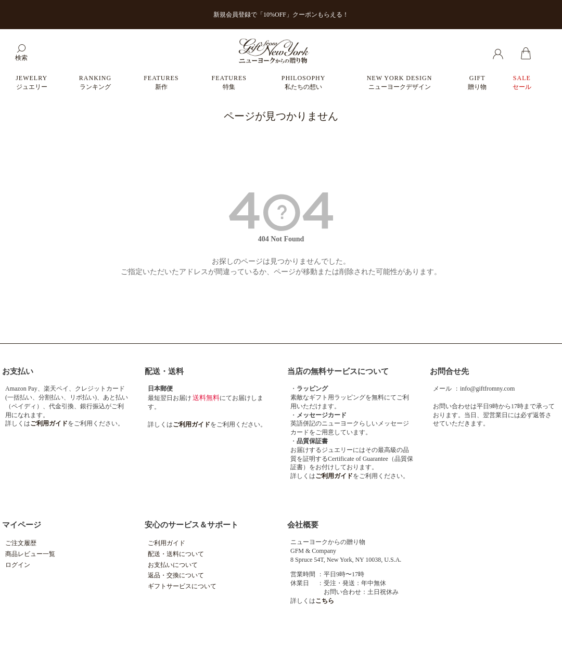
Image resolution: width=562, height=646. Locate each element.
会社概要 (302, 525)
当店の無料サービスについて (338, 371)
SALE (522, 82)
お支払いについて (173, 565)
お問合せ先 (449, 371)
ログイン (17, 565)
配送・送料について (176, 554)
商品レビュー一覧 (30, 554)
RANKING (95, 82)
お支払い (17, 371)
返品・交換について (176, 575)
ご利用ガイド (166, 543)
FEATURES (161, 82)
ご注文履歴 (20, 543)
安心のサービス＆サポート (191, 525)
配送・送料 (164, 371)
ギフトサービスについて (182, 586)
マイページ (21, 525)
